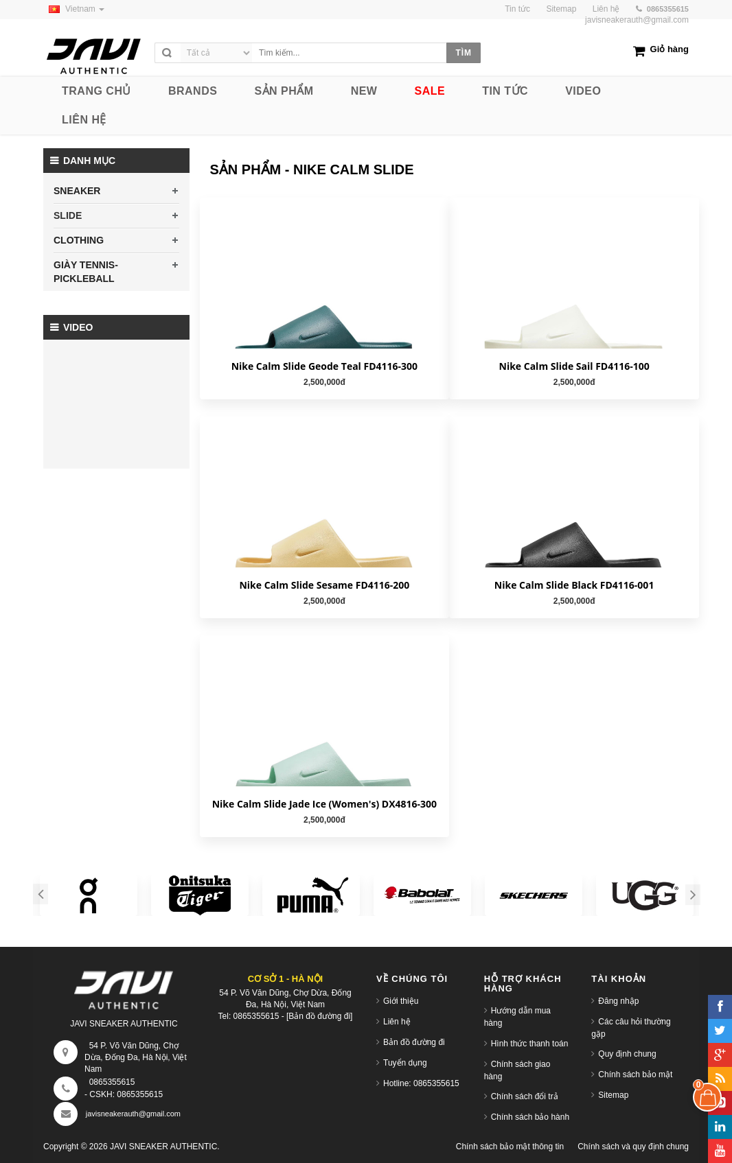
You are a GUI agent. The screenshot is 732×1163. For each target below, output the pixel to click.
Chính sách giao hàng (517, 1070)
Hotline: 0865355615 (421, 1083)
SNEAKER (77, 190)
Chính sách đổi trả (524, 1096)
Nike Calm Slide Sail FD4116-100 (574, 366)
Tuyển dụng (405, 1063)
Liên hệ (397, 1021)
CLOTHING (79, 240)
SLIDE (68, 215)
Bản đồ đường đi (414, 1042)
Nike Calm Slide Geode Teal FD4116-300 (324, 366)
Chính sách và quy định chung (633, 1146)
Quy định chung (627, 1054)
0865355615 (112, 1082)
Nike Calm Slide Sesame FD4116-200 (324, 584)
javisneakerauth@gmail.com (637, 20)
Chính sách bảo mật (635, 1074)
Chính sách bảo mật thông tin (510, 1146)
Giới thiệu (400, 1001)
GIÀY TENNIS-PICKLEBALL (86, 271)
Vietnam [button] (73, 9)
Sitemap (613, 1095)
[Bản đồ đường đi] (319, 1016)
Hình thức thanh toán (530, 1043)
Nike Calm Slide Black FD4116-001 (574, 584)
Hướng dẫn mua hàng (517, 1017)
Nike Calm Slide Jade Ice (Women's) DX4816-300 (324, 803)
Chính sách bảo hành (530, 1117)
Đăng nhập (618, 1001)
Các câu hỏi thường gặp (630, 1028)
